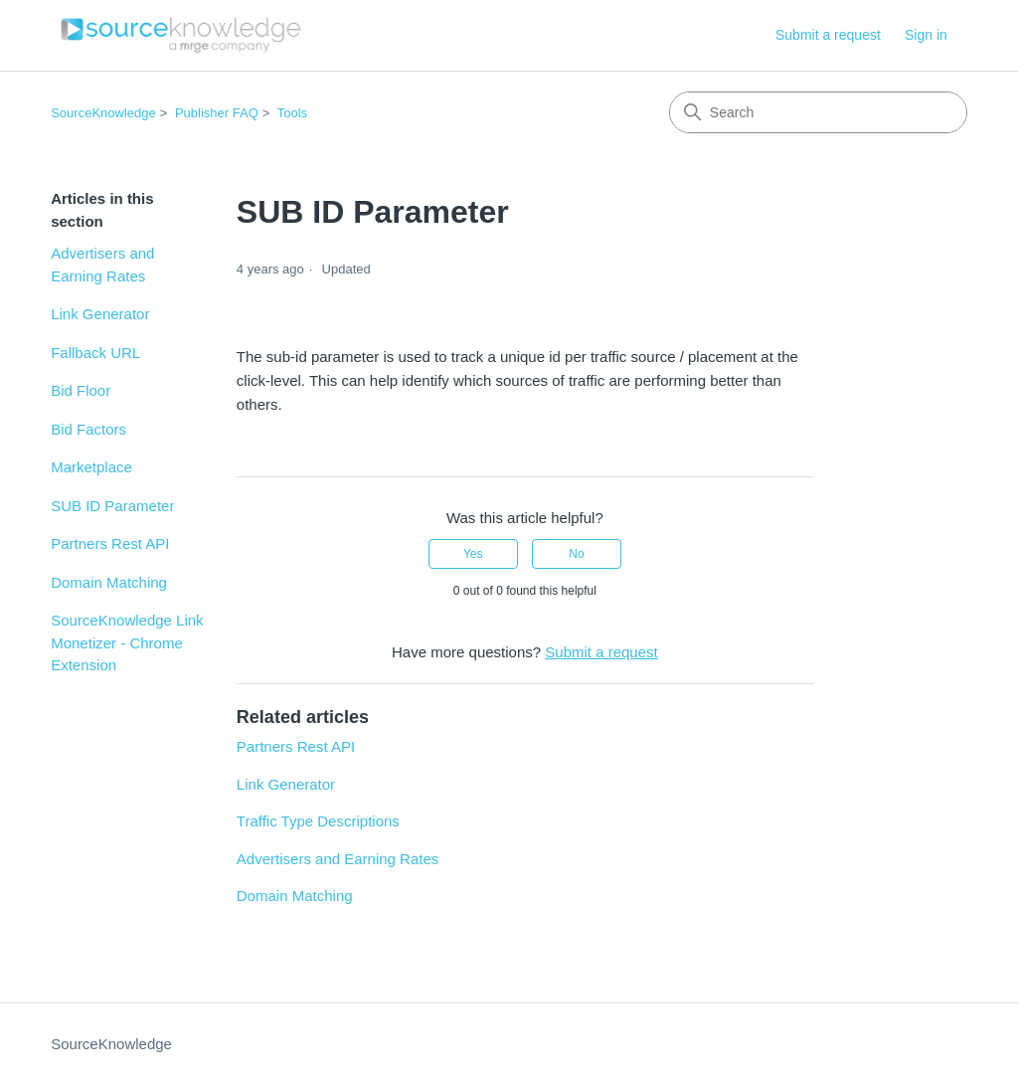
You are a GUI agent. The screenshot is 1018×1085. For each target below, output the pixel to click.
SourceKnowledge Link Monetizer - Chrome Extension (127, 642)
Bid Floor (80, 390)
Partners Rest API (110, 543)
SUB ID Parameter (112, 505)
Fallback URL (95, 352)
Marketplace (91, 466)
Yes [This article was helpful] (473, 554)
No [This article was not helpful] (576, 554)
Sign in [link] (926, 35)
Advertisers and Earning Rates (102, 264)
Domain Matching (109, 582)
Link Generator (100, 313)
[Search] (818, 112)
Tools (292, 112)
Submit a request (828, 35)
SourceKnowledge (103, 112)
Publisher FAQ (216, 112)
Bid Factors (88, 429)
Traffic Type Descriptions (318, 821)
